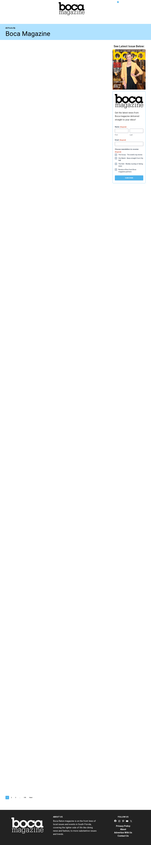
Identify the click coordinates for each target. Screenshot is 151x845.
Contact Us (123, 836)
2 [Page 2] (11, 797)
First (116, 135)
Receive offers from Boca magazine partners (127, 171)
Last (131, 135)
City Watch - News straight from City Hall (130, 159)
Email (120, 140)
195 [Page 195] (25, 797)
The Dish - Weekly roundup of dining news (130, 165)
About (123, 829)
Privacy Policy (123, 826)
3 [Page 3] (15, 797)
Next (30, 797)
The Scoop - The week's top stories (130, 155)
